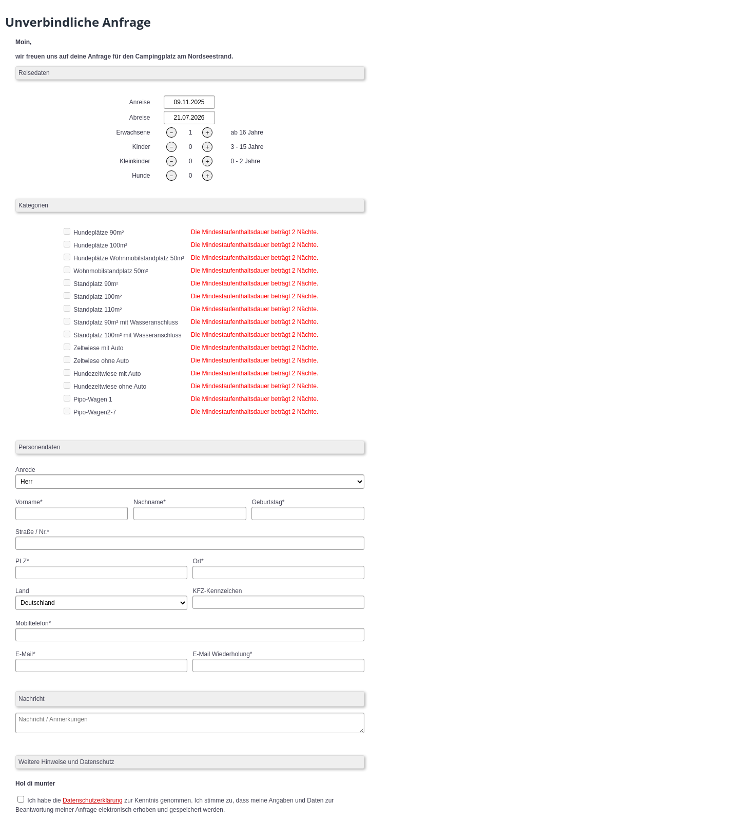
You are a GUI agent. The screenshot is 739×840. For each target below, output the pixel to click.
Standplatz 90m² (95, 284)
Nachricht (31, 698)
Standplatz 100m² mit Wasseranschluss (127, 335)
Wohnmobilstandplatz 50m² (110, 271)
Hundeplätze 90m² (98, 232)
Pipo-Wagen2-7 (94, 412)
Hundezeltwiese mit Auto (107, 373)
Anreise (139, 102)
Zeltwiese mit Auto (98, 348)
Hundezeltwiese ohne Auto (109, 386)
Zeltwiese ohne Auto (101, 361)
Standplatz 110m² (97, 309)
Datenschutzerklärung (93, 800)
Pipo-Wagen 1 (92, 399)
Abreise (139, 117)
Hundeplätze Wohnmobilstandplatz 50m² (128, 258)
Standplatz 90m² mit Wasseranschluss (125, 322)
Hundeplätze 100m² (100, 245)
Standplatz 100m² (97, 296)
